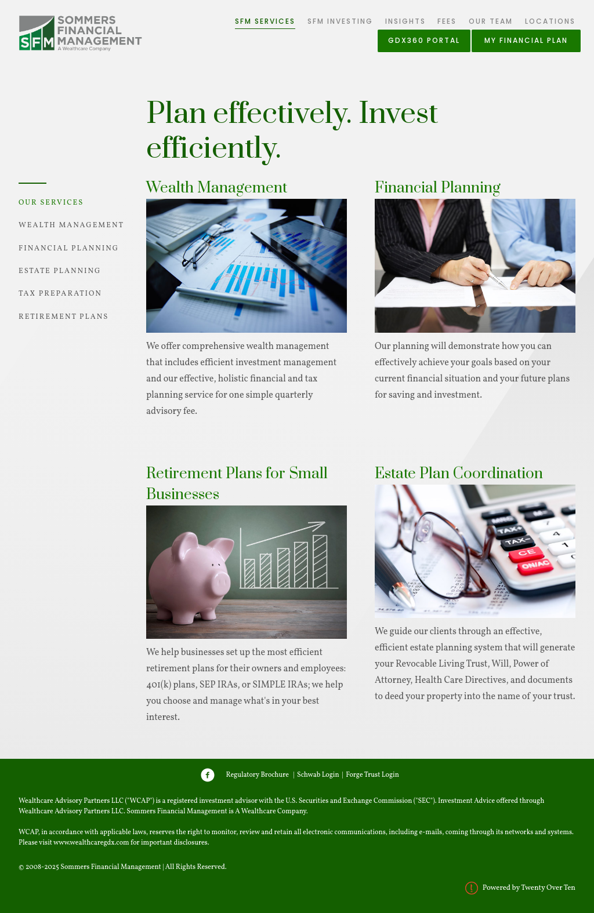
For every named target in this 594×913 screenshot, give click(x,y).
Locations (550, 21)
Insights (405, 21)
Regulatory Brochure (257, 774)
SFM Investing (340, 21)
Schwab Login (318, 774)
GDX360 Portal (424, 40)
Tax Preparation (60, 294)
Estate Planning (60, 271)
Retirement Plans (63, 317)
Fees (447, 21)
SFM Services (265, 21)
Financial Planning (69, 248)
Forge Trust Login (372, 774)
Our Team (491, 21)
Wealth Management (71, 225)
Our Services (51, 203)
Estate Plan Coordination (459, 473)
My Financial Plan (526, 40)
